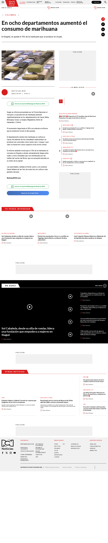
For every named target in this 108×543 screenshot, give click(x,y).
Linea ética (39, 454)
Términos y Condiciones (81, 467)
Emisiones (7, 7)
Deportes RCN (39, 2)
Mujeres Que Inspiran (8, 233)
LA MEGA (56, 457)
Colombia (22, 2)
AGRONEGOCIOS (75, 448)
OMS (84, 404)
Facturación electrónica (39, 444)
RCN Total (57, 446)
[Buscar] (105, 2)
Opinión (73, 2)
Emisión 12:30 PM (53, 7)
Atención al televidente (24, 448)
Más (100, 285)
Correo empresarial (26, 454)
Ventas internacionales (41, 451)
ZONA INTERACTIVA (95, 446)
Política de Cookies (67, 467)
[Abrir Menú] (3, 2)
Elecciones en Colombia (81, 233)
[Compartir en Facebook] (103, 24)
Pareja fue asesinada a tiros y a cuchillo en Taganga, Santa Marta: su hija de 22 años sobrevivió (78, 128)
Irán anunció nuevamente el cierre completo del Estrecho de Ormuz (93, 380)
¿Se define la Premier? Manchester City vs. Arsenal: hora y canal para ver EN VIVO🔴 (78, 150)
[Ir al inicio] (12, 3)
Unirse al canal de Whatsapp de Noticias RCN (28, 103)
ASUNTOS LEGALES (76, 446)
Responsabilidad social (27, 444)
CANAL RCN (96, 2)
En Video (10, 286)
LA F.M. (56, 450)
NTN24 (56, 444)
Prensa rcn (23, 457)
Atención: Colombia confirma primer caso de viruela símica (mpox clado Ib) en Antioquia (94, 408)
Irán (84, 377)
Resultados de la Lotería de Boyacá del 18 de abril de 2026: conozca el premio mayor (78, 139)
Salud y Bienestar (48, 2)
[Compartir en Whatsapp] (103, 34)
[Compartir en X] (103, 29)
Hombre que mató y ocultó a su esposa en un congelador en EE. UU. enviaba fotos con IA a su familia (79, 162)
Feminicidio (66, 158)
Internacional (31, 2)
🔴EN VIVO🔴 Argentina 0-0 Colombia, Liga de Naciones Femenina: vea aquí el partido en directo (77, 117)
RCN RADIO (57, 448)
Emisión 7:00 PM (99, 7)
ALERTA (56, 452)
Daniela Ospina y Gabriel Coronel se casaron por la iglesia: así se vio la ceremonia (19, 401)
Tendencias (66, 2)
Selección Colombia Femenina (68, 113)
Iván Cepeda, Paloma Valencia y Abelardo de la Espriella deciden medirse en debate (90, 237)
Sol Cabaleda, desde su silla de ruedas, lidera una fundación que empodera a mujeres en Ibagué (18, 238)
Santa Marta (67, 125)
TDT (64, 444)
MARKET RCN (93, 450)
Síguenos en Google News (27, 193)
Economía (58, 2)
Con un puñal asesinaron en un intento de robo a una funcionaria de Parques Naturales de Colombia (93, 320)
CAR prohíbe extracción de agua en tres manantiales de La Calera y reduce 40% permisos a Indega (93, 332)
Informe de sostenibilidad (40, 448)
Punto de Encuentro (79, 2)
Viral (3, 397)
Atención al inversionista (24, 459)
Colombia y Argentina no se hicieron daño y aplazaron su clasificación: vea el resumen (92, 294)
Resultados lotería (69, 136)
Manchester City (68, 147)
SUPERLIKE (92, 448)
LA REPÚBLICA (74, 444)
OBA (37, 457)
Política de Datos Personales (52, 467)
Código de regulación (27, 451)
